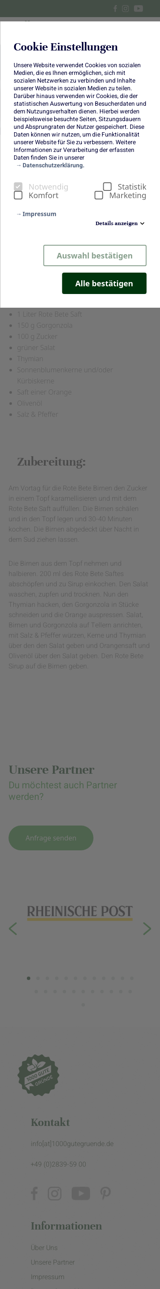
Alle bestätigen (104, 283)
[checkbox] (18, 186)
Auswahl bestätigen (95, 255)
